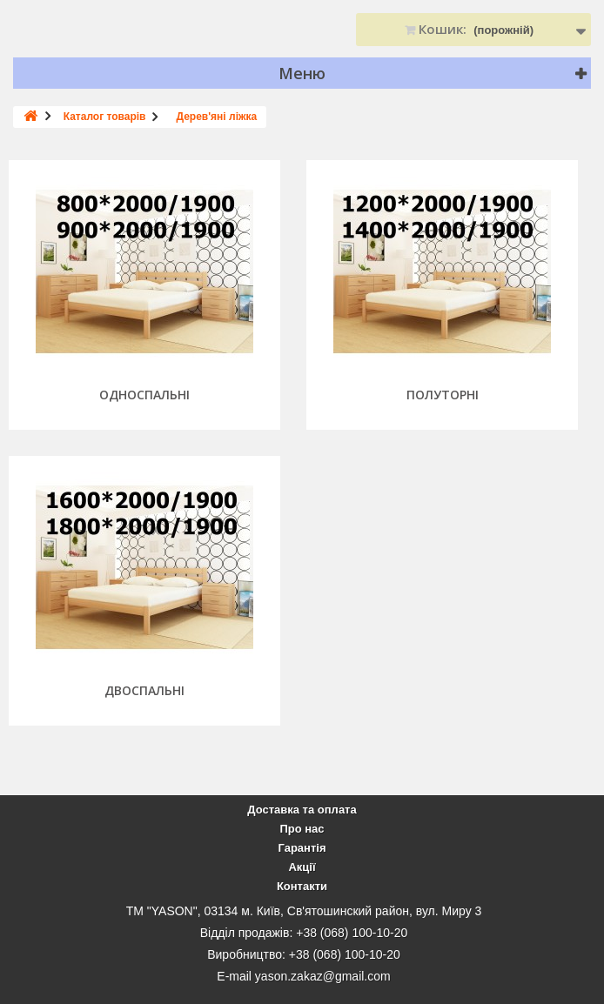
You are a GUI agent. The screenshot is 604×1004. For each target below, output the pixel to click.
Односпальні (144, 395)
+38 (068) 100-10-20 (351, 933)
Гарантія (301, 847)
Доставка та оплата (301, 809)
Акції (301, 866)
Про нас (301, 828)
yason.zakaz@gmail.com (323, 976)
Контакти (302, 886)
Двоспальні (144, 691)
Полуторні (442, 395)
